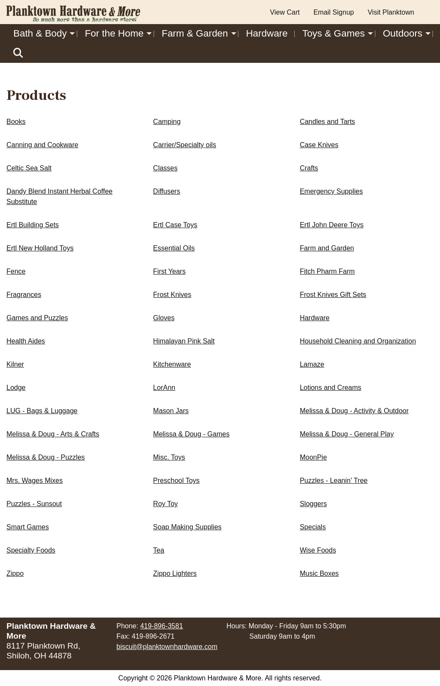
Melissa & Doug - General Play (347, 434)
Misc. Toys (169, 457)
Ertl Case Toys (175, 225)
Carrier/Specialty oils (184, 144)
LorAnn (164, 387)
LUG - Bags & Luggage (41, 410)
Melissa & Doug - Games (191, 434)
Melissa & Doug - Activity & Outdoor (354, 410)
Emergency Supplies (331, 191)
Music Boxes (319, 573)
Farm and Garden (327, 248)
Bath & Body (40, 33)
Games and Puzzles (37, 317)
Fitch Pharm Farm (327, 271)
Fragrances (23, 294)
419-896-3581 (161, 626)
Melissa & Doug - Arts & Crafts (52, 434)
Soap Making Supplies (187, 527)
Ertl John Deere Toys (332, 225)
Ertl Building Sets (32, 225)
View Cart (284, 12)
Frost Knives (172, 294)
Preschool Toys (176, 480)
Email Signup (333, 12)
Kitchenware (172, 364)
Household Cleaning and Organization (358, 341)
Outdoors (402, 33)
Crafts (309, 168)
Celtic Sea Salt (29, 168)
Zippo (15, 573)
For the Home (114, 33)
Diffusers (166, 191)
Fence (15, 271)
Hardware (266, 33)
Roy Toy (165, 503)
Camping (166, 121)
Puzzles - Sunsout (34, 503)
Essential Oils (174, 248)
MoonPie (313, 457)
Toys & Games (333, 33)
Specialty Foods (30, 550)
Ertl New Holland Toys (39, 248)
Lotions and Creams (330, 387)
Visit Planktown (391, 12)
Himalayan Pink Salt (183, 341)
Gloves (163, 317)
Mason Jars (171, 410)
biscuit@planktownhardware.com (166, 646)
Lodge (16, 387)
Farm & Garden (195, 33)
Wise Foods (318, 550)
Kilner (15, 364)
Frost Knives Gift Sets (333, 294)
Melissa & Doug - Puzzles (45, 457)
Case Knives (319, 144)
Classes (165, 168)
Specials (313, 527)
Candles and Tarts (327, 121)
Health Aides (25, 341)
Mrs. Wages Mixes (34, 480)
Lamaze (312, 364)
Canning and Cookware (42, 144)
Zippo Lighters (174, 573)
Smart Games (27, 527)
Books (15, 121)
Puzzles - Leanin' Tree (334, 480)
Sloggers (313, 503)
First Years (169, 271)
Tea (158, 550)
